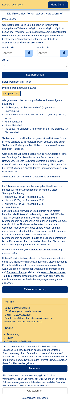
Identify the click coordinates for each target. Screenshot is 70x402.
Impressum (42, 398)
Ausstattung (13, 334)
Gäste (5, 60)
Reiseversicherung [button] (35, 289)
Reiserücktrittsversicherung (46, 249)
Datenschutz (28, 398)
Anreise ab (8, 47)
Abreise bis (43, 47)
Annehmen (35, 368)
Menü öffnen (58, 4)
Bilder (10, 338)
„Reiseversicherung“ (16, 272)
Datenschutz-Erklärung (19, 341)
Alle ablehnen (35, 390)
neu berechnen (35, 74)
